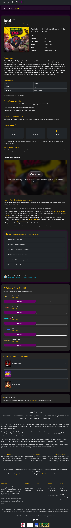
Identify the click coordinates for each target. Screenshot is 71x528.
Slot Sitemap (63, 499)
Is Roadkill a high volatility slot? (16, 244)
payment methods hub (22, 221)
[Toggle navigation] (4, 2)
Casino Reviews (29, 486)
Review (51, 301)
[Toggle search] (9, 2)
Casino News (63, 491)
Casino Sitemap (64, 497)
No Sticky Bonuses (53, 493)
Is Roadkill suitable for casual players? (18, 259)
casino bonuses (33, 219)
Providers (38, 488)
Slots (10, 8)
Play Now (20, 301)
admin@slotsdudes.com (47, 474)
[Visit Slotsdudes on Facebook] (34, 520)
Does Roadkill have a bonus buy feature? (18, 249)
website (33, 400)
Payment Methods (29, 488)
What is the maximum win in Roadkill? (18, 254)
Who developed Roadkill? (14, 264)
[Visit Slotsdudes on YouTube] (37, 520)
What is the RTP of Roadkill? (15, 239)
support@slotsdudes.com (22, 474)
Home (4, 8)
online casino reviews (58, 211)
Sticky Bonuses (52, 491)
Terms (61, 488)
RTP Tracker (39, 491)
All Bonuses (28, 491)
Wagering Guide (52, 486)
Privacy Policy (63, 486)
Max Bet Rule (51, 488)
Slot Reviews (39, 486)
